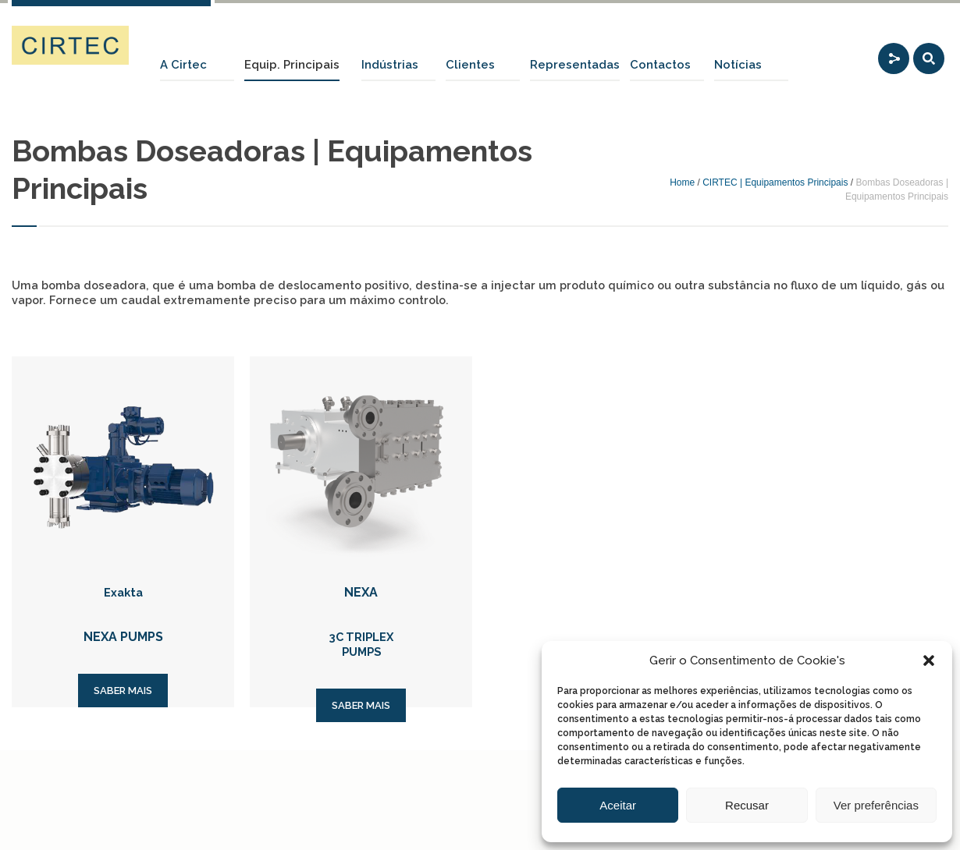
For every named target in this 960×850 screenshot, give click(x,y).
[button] (929, 660)
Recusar (747, 805)
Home (682, 182)
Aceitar (617, 805)
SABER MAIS (123, 690)
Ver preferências (876, 805)
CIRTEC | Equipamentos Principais (775, 182)
